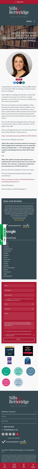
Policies (5, 421)
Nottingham (8, 272)
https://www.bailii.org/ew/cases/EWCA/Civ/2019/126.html (19, 136)
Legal (4, 416)
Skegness (7, 255)
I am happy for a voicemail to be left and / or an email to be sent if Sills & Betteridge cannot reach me (19, 299)
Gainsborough (9, 249)
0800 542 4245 (9, 427)
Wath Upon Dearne (10, 267)
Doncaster (8, 259)
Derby (6, 274)
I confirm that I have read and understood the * (18, 331)
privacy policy (28, 331)
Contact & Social (9, 412)
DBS (3, 452)
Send (19, 339)
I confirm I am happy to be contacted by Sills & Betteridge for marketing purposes (20, 335)
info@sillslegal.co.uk (11, 430)
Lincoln (7, 242)
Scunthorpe (8, 251)
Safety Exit (19, 2)
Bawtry (7, 269)
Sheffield (7, 261)
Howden (7, 265)
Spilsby (6, 257)
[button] (33, 466)
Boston (7, 244)
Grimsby (7, 253)
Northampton (9, 276)
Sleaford (7, 247)
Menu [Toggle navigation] (31, 21)
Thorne (7, 263)
